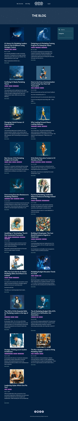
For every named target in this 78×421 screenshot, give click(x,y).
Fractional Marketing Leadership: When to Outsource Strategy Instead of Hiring (43, 198)
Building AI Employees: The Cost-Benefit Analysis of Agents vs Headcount (43, 236)
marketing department (45, 201)
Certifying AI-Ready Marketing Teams (15, 83)
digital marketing (16, 199)
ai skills (6, 238)
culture (12, 199)
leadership (14, 49)
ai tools (32, 88)
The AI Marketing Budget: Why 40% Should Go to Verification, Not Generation (42, 315)
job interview (37, 355)
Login (49, 3)
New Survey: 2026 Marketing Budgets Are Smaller (14, 160)
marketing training (21, 355)
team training (44, 240)
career (11, 49)
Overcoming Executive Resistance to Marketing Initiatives (16, 197)
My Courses (20, 3)
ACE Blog (27, 3)
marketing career (38, 201)
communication (37, 88)
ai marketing (7, 49)
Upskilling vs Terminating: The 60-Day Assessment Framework (15, 235)
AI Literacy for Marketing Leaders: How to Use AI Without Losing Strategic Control (16, 45)
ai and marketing (7, 199)
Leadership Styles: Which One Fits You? (16, 389)
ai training (6, 86)
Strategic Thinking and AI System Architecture (16, 353)
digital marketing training (9, 355)
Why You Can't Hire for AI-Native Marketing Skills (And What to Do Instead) (16, 275)
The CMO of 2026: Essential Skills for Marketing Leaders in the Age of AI (16, 315)
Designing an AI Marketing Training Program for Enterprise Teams (42, 45)
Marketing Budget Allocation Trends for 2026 (41, 274)
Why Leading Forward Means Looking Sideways (41, 124)
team (40, 277)
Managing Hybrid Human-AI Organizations (14, 124)
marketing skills (22, 238)
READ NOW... (6, 63)
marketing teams (44, 49)
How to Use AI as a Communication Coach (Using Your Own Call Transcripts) (42, 84)
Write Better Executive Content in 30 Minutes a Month (43, 160)
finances (32, 277)
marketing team (38, 49)
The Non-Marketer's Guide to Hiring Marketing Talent (41, 353)
